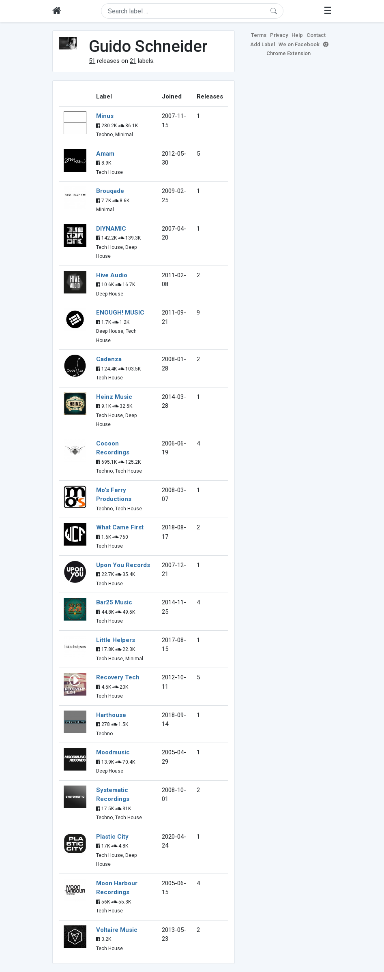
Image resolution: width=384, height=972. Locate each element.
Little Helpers (115, 640)
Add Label (262, 44)
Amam (105, 153)
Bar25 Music (114, 602)
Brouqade (110, 191)
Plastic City (112, 836)
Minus (105, 116)
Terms (258, 35)
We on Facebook (299, 44)
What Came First (120, 527)
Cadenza (109, 359)
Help (297, 35)
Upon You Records (123, 565)
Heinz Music (114, 396)
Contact (316, 35)
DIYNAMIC (111, 228)
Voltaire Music (116, 929)
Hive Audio (111, 275)
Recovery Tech (117, 677)
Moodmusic (113, 752)
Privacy (279, 35)
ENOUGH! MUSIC (120, 312)
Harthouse (111, 715)
